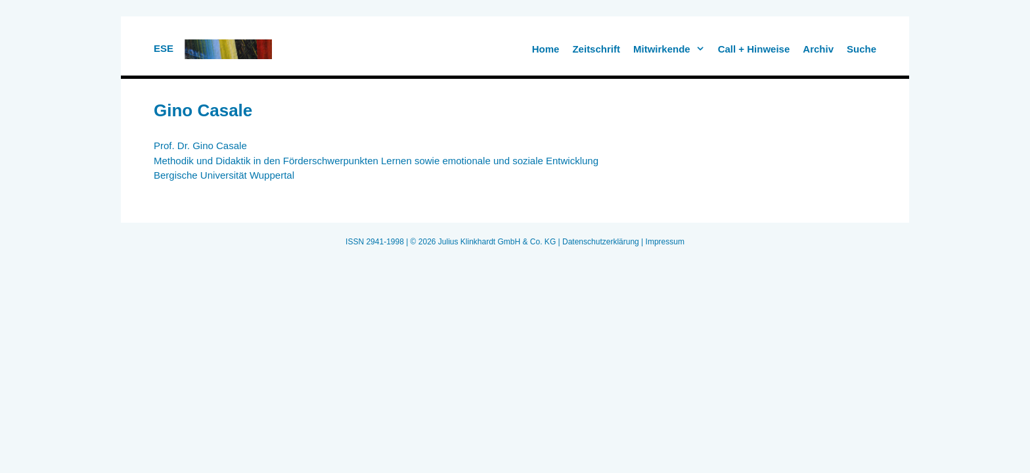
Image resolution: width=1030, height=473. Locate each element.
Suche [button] (861, 49)
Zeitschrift (596, 49)
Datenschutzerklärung (600, 241)
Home (546, 49)
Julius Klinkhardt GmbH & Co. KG (497, 241)
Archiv (818, 49)
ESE (163, 48)
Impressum (665, 241)
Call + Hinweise (754, 49)
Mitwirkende (672, 49)
